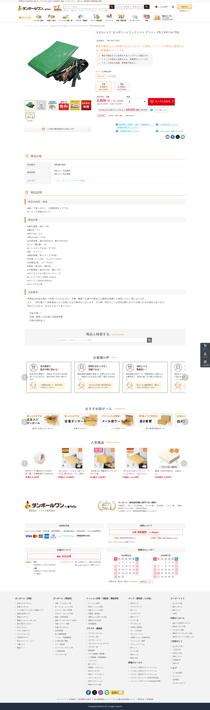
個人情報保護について (102, 699)
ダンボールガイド (178, 683)
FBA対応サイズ (22, 637)
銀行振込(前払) (69, 531)
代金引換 (46, 531)
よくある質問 (177, 673)
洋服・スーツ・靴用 (62, 624)
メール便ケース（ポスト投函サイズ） (30, 610)
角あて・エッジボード (96, 674)
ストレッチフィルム (137, 644)
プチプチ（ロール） (95, 633)
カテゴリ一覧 (24, 18)
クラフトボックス (23, 634)
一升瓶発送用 (60, 651)
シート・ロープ (61, 181)
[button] (205, 363)
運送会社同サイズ (23, 614)
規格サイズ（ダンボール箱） (182, 633)
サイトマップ (61, 699)
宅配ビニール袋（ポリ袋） (98, 617)
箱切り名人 (134, 658)
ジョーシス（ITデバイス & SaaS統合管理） (146, 681)
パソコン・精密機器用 (63, 637)
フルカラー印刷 (178, 630)
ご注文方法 (176, 650)
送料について (177, 656)
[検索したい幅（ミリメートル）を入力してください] (130, 7)
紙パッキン (92, 664)
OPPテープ (134, 603)
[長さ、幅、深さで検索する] (147, 7)
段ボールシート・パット (26, 641)
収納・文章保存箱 (61, 617)
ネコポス (81, 10)
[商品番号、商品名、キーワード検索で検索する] (112, 7)
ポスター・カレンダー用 (64, 614)
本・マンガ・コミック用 (64, 607)
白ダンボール (22, 627)
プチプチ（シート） (95, 640)
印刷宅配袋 (92, 624)
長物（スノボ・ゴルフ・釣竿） (66, 620)
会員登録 (175, 680)
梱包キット (21, 648)
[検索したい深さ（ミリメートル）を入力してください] (139, 7)
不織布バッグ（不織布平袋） (140, 637)
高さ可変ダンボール (24, 624)
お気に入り (161, 110)
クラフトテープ (136, 607)
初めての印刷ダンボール (181, 623)
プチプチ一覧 (93, 647)
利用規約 (72, 699)
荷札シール (134, 655)
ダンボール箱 (177, 603)
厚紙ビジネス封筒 (94, 620)
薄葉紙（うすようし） (96, 667)
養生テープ (134, 617)
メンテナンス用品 (77, 181)
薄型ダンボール (22, 617)
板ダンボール (177, 607)
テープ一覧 (134, 620)
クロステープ (135, 614)
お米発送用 (59, 631)
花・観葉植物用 (60, 634)
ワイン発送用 (60, 644)
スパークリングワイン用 (64, 648)
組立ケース (176, 610)
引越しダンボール (61, 627)
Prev (24, 377)
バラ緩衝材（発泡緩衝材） (98, 657)
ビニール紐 (134, 651)
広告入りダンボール (24, 603)
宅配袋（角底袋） (94, 614)
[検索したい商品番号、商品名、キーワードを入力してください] (87, 7)
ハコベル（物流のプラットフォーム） (144, 674)
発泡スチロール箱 (94, 684)
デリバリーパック (136, 634)
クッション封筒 (102, 10)
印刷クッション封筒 (95, 610)
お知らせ (175, 663)
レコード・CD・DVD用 (63, 610)
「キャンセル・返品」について (169, 131)
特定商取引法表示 (84, 699)
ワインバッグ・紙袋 (137, 641)
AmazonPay (80, 531)
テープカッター (136, 624)
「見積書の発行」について (128, 131)
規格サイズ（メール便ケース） (183, 637)
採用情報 (150, 699)
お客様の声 (176, 660)
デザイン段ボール (23, 631)
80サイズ (74, 10)
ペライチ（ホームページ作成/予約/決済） (145, 678)
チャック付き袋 (136, 631)
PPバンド (133, 648)
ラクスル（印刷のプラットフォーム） (144, 667)
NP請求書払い (56, 531)
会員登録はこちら (184, 11)
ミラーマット (93, 661)
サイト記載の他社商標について (123, 699)
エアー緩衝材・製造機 (96, 654)
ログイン (184, 7)
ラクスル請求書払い (94, 531)
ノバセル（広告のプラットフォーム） (144, 671)
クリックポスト (91, 10)
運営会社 (141, 699)
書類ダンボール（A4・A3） (27, 620)
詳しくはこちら (115, 542)
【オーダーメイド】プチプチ (98, 644)
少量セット (21, 644)
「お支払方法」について (167, 124)
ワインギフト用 (60, 655)
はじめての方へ (178, 646)
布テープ (133, 610)
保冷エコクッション (95, 681)
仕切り (174, 614)
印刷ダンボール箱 (178, 626)
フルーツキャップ (94, 678)
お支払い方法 (177, 653)
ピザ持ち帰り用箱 (61, 641)
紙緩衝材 (91, 650)
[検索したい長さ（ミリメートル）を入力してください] (120, 7)
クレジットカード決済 (33, 531)
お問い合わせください (170, 538)
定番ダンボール (22, 607)
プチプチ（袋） (94, 637)
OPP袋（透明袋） (136, 627)
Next (185, 377)
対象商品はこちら (145, 582)
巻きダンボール (94, 671)
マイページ (176, 676)
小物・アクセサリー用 (63, 603)
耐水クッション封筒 (95, 607)
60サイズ (66, 10)
